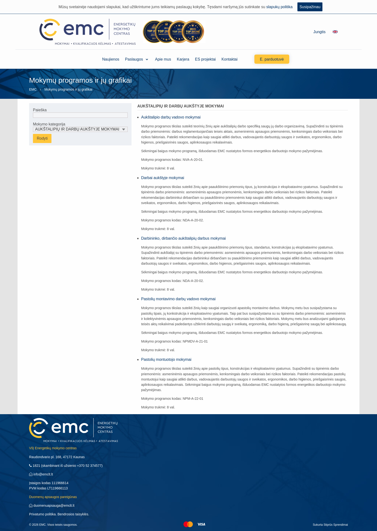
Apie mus (163, 59)
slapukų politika (279, 7)
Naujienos (110, 59)
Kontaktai (229, 59)
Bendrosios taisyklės (72, 514)
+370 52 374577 (89, 466)
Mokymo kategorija (80, 127)
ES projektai (205, 59)
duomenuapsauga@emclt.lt (52, 505)
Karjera (183, 59)
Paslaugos (134, 59)
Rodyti (42, 138)
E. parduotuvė (272, 59)
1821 (34, 466)
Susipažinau (309, 7)
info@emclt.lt (41, 474)
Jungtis (319, 32)
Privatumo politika (42, 514)
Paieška (80, 113)
